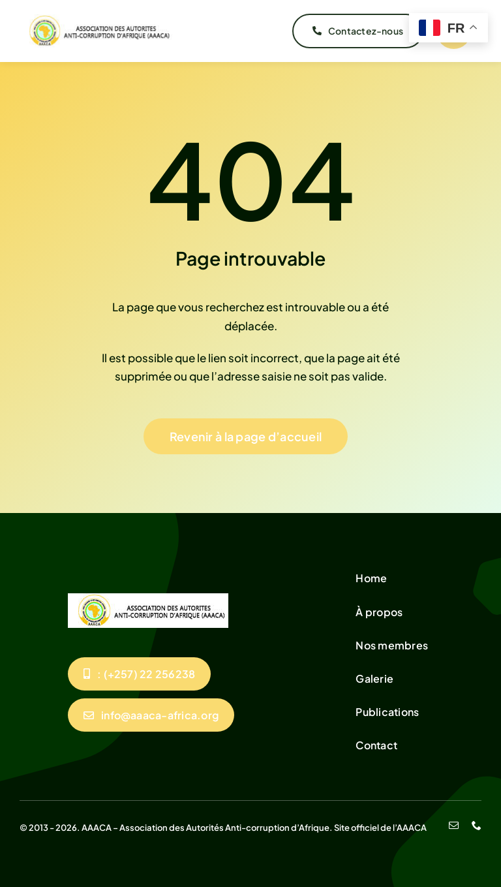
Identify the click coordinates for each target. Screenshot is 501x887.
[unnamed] (96, 19)
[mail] (454, 825)
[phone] (476, 825)
